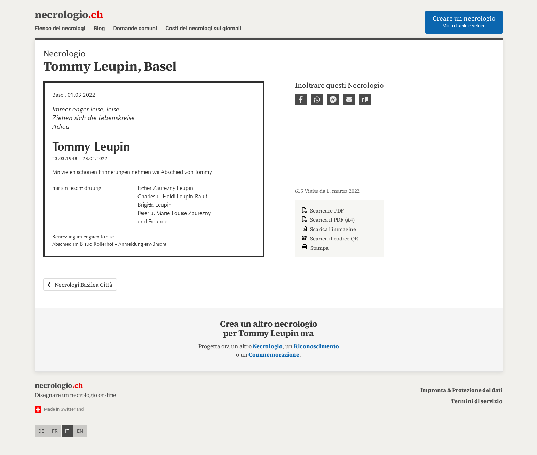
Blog (99, 28)
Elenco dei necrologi (60, 28)
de (41, 431)
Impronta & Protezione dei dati (461, 390)
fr (55, 431)
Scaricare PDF (322, 210)
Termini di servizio (476, 401)
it (67, 431)
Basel (160, 66)
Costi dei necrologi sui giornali (203, 28)
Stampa (315, 247)
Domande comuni (135, 28)
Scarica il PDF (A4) (328, 219)
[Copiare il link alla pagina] (365, 99)
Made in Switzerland (64, 409)
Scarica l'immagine (328, 229)
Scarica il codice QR (329, 238)
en (80, 431)
